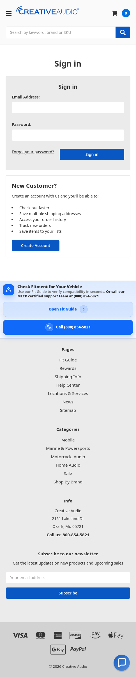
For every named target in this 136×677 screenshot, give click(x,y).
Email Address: (26, 97)
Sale (68, 473)
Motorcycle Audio (68, 456)
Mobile (68, 440)
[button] (122, 663)
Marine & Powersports (68, 448)
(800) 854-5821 (86, 296)
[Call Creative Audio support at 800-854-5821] (68, 327)
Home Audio (68, 465)
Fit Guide (68, 360)
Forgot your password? (33, 151)
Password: (21, 124)
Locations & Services (68, 393)
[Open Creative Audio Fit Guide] (68, 309)
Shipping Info (68, 376)
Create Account (35, 245)
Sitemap (68, 410)
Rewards (67, 368)
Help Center (68, 385)
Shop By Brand (68, 482)
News (68, 402)
